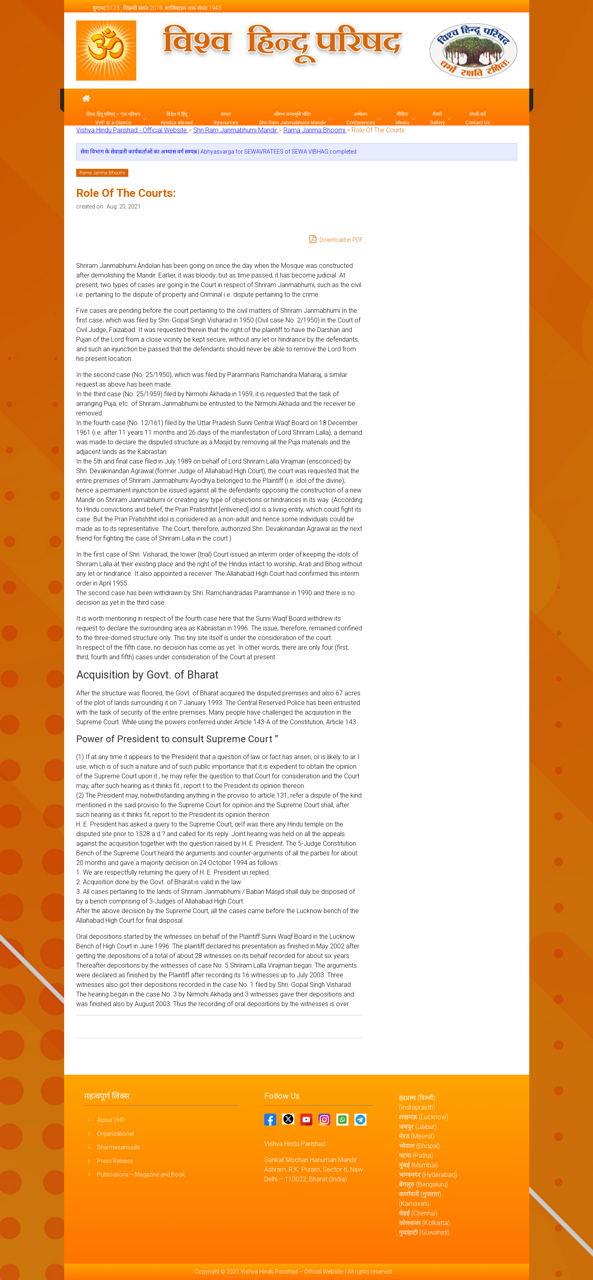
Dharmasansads (118, 1147)
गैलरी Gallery (437, 118)
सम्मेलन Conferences (360, 118)
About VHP (111, 1120)
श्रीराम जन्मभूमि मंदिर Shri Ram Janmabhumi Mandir (292, 118)
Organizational (115, 1133)
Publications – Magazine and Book (141, 1174)
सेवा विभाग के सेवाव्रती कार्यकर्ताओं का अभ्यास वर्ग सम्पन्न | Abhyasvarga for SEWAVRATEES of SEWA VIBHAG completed (218, 151)
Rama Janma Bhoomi (102, 173)
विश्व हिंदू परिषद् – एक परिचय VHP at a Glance (113, 118)
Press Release (115, 1161)
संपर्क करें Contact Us (477, 118)
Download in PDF (336, 239)
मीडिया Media (402, 118)
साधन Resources (226, 118)
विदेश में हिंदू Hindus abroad (177, 118)
